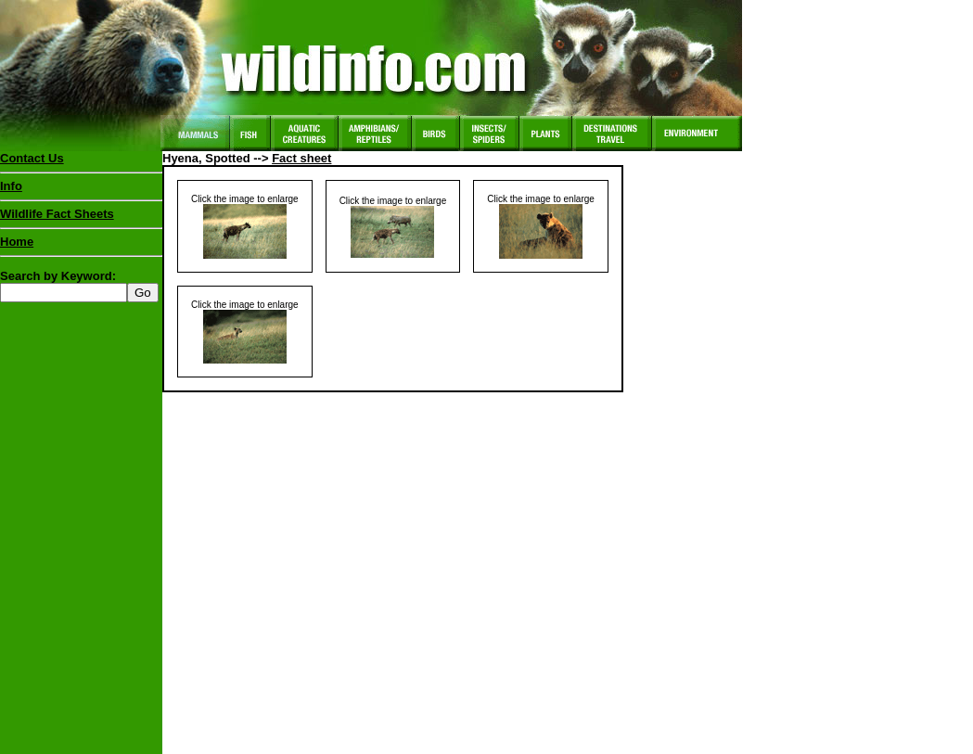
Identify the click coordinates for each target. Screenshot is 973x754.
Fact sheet (301, 158)
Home (16, 242)
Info (11, 186)
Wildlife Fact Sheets (81, 218)
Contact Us (32, 158)
